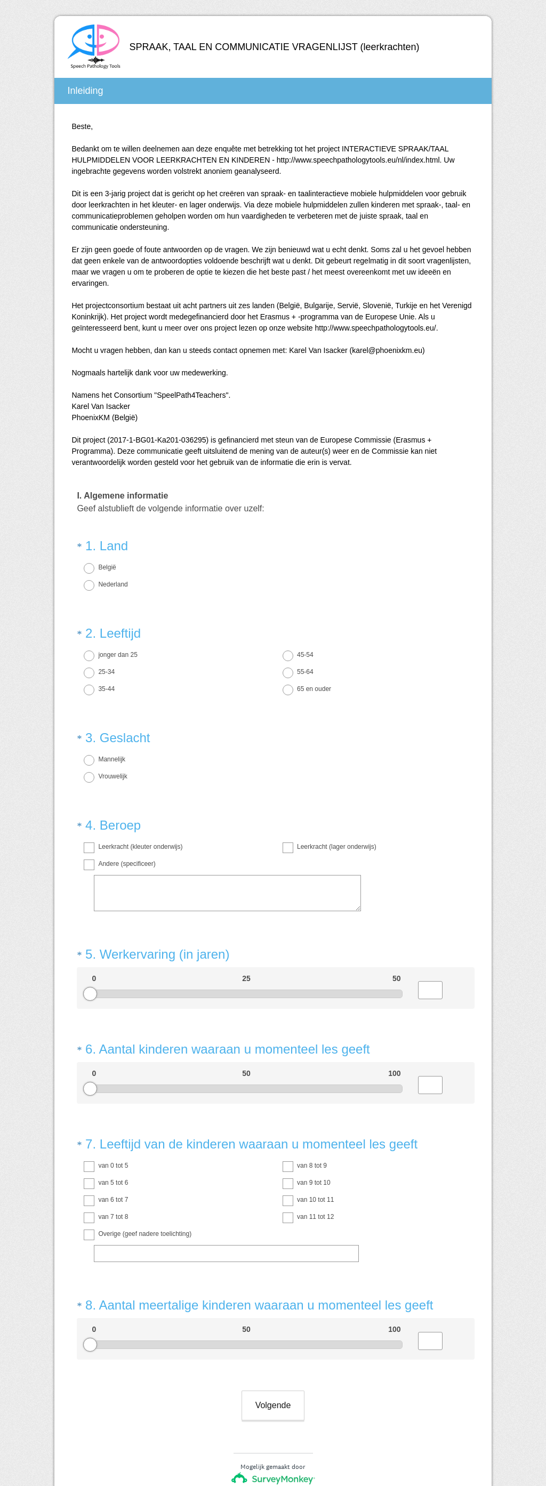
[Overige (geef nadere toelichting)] (226, 1195)
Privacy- (244, 1446)
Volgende (273, 1328)
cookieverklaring (290, 1446)
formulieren (326, 1415)
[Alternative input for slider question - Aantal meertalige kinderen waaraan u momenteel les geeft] (430, 1274)
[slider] (90, 955)
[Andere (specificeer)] (227, 864)
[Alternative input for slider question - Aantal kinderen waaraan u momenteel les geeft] (430, 1037)
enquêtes (285, 1415)
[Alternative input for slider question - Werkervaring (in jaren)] (430, 952)
